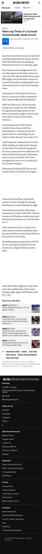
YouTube (5, 410)
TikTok (4, 421)
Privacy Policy (7, 486)
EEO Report (6, 476)
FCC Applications (9, 472)
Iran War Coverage (9, 387)
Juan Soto (33, 351)
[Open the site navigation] (7, 3)
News (18, 8)
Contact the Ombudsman (12, 530)
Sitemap (5, 454)
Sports (5, 28)
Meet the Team (8, 435)
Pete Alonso (11, 355)
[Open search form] (39, 3)
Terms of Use (7, 497)
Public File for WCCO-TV (12, 465)
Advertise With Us (9, 447)
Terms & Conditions (9, 450)
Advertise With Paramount (12, 515)
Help (4, 523)
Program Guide (8, 439)
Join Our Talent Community (13, 519)
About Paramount (9, 512)
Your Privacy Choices (10, 494)
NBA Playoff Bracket (10, 400)
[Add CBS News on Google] (13, 48)
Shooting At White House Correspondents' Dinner (18, 391)
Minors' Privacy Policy (10, 501)
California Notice (8, 490)
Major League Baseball (27, 355)
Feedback (6, 526)
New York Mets (12, 358)
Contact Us (6, 443)
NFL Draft (6, 396)
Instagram (6, 417)
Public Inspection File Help (12, 468)
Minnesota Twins (13, 351)
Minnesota (6, 8)
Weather (27, 8)
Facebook (6, 414)
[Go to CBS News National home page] (21, 3)
